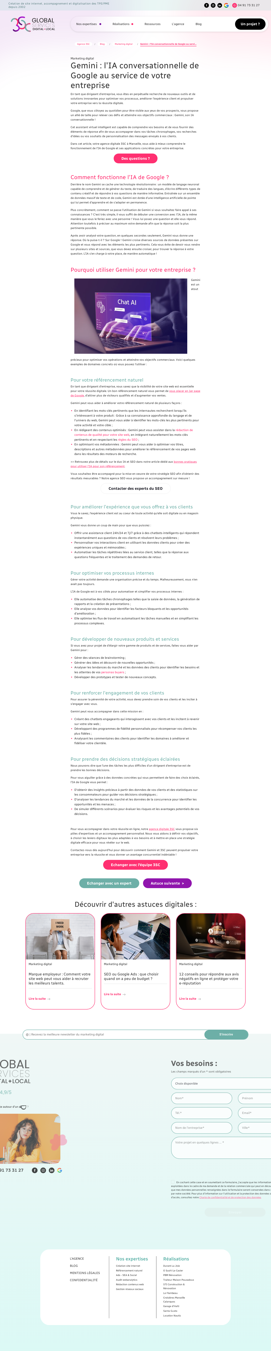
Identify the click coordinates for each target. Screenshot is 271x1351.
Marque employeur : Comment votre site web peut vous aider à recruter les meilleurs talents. (60, 978)
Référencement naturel (133, 1279)
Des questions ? (135, 158)
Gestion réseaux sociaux (133, 1288)
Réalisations (121, 24)
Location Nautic (152, 1300)
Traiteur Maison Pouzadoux (155, 1284)
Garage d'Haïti (151, 1295)
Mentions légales (112, 1281)
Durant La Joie (152, 1277)
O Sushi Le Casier (152, 1279)
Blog (199, 24)
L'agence (178, 24)
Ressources (153, 24)
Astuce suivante (165, 883)
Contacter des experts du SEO (136, 488)
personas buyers (112, 672)
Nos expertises (86, 24)
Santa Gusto (151, 1298)
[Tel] (245, 5)
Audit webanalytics (131, 1284)
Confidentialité (112, 1284)
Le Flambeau (151, 1290)
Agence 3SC (83, 44)
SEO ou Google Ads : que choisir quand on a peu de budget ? (131, 976)
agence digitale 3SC (162, 829)
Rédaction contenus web (133, 1286)
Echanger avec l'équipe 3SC (135, 865)
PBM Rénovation (152, 1282)
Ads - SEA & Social (131, 1282)
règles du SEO (128, 439)
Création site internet (132, 1277)
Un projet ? (250, 24)
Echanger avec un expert (109, 883)
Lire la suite (40, 999)
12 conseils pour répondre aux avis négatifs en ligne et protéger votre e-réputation (209, 978)
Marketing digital (123, 44)
